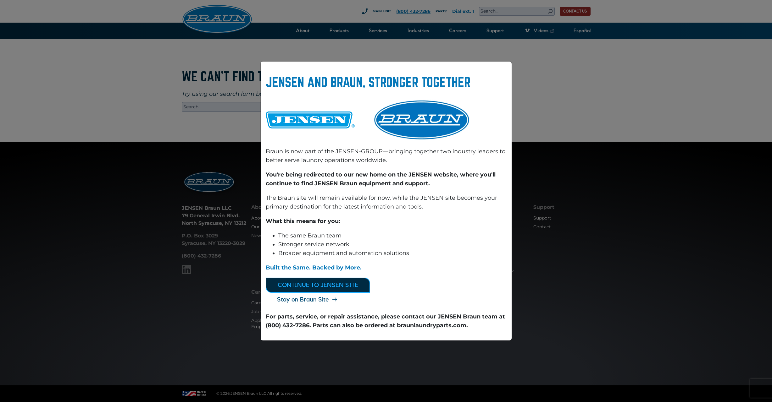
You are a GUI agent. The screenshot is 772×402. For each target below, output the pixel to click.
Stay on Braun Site (303, 299)
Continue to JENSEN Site (318, 285)
